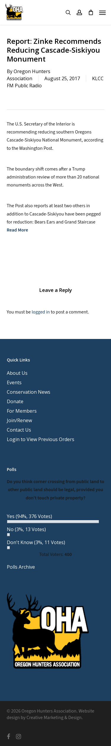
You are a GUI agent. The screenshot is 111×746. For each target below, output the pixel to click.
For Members (22, 411)
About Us (17, 373)
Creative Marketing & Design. (54, 717)
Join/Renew (19, 420)
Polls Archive (21, 567)
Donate (15, 401)
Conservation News (28, 392)
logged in (41, 312)
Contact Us (19, 430)
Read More (17, 230)
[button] (102, 12)
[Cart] (90, 12)
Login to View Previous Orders (40, 439)
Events (14, 382)
